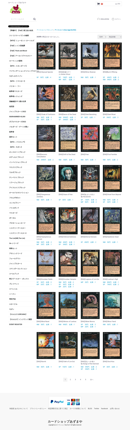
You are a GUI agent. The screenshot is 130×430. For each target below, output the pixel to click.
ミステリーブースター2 (17, 233)
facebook (104, 408)
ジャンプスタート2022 (17, 112)
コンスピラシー (15, 203)
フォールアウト (15, 259)
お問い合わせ (115, 408)
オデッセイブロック (16, 157)
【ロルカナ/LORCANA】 (18, 314)
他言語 (11, 106)
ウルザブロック (15, 172)
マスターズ (13, 213)
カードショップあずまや (65, 421)
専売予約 (12, 299)
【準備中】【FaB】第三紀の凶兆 (21, 30)
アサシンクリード (15, 253)
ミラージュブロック (16, 182)
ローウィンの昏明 (15, 61)
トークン (12, 294)
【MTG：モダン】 (15, 147)
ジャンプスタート (15, 264)
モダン (11, 309)
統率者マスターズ (15, 91)
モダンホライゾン (15, 76)
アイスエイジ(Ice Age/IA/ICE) (65, 30)
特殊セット (13, 248)
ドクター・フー (15, 86)
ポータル (12, 218)
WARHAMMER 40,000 (17, 117)
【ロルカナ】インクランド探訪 (20, 319)
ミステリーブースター (17, 228)
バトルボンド (14, 208)
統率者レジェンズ (15, 96)
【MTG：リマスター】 (17, 81)
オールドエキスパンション (19, 193)
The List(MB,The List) (17, 238)
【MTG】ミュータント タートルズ (21, 41)
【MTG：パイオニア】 (17, 142)
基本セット (13, 137)
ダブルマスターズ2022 (17, 122)
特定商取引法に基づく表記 (58, 408)
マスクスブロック (15, 167)
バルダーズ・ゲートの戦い (19, 127)
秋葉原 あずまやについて (19, 408)
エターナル (13, 304)
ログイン (116, 19)
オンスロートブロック (17, 152)
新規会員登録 (103, 19)
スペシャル (13, 289)
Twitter (96, 408)
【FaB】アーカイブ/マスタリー (20, 56)
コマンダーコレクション (18, 269)
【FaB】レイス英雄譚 (17, 46)
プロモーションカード (17, 223)
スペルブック (14, 274)
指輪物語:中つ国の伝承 (17, 101)
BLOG (90, 408)
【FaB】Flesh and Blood (18, 51)
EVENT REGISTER (15, 324)
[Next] (92, 380)
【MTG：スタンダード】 (18, 66)
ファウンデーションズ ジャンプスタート (22, 71)
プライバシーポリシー (38, 408)
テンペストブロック (16, 177)
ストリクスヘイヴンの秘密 (19, 35)
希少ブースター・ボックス (19, 279)
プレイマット (14, 284)
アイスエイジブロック (17, 188)
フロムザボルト (15, 198)
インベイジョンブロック (18, 162)
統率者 (11, 132)
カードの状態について (78, 408)
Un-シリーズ (13, 243)
